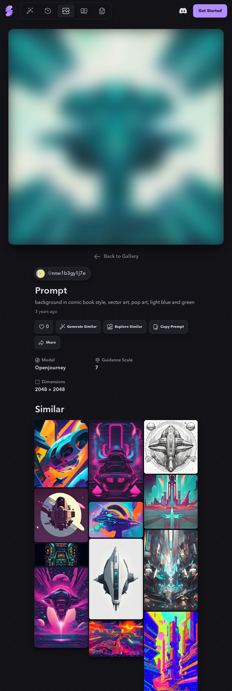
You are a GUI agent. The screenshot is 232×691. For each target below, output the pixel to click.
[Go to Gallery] (66, 11)
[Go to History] (48, 11)
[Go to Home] (9, 11)
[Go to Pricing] (84, 11)
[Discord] (183, 11)
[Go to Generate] (30, 11)
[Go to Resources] (102, 11)
